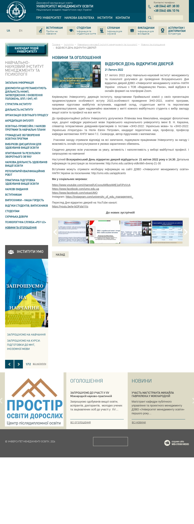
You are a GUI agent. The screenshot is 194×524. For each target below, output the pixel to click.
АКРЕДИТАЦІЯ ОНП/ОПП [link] (19, 120)
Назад (60, 254)
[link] (48, 17)
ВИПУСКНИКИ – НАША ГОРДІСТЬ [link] (24, 200)
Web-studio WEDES (181, 510)
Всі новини (139, 422)
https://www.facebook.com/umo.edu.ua (75, 188)
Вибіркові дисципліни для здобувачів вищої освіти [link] (23, 145)
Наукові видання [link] (16, 189)
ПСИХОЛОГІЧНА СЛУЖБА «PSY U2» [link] (25, 222)
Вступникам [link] (13, 194)
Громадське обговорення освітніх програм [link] (22, 136)
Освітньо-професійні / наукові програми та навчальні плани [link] (25, 127)
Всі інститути (39, 364)
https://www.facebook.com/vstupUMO (75, 192)
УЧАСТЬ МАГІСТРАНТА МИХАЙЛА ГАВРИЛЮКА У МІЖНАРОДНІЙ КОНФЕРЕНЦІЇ (153, 396)
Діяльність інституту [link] (19, 109)
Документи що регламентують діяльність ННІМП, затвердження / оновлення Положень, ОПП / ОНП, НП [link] (25, 93)
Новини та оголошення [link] (21, 227)
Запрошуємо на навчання (26, 334)
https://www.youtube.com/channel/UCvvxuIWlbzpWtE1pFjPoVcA (91, 184)
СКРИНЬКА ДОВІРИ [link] (16, 216)
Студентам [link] (12, 211)
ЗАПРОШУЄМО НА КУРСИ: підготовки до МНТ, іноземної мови (23, 344)
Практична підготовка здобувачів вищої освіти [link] (22, 181)
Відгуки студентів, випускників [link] (26, 205)
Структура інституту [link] (18, 104)
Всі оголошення (80, 422)
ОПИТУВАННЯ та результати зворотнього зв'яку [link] (22, 154)
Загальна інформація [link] (19, 82)
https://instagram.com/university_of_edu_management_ (99, 196)
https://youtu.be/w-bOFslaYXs (70, 206)
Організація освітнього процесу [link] (26, 115)
